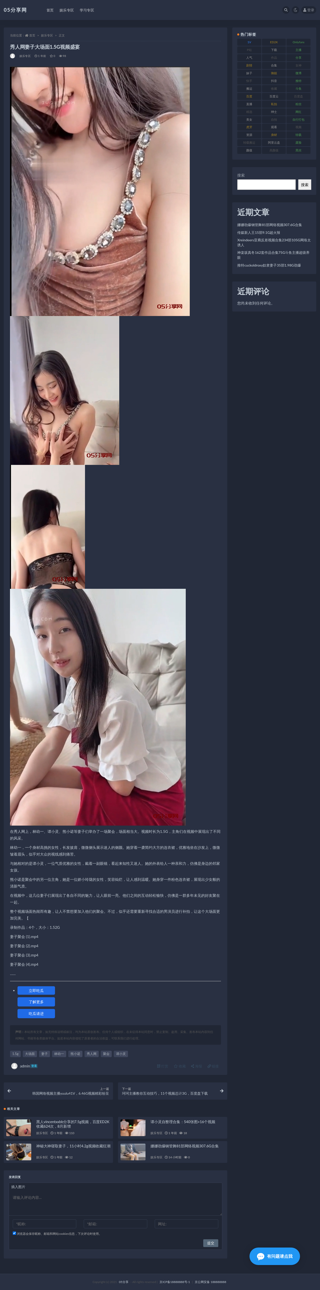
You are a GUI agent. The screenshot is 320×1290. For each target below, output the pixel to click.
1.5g (15, 1054)
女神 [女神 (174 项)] (299, 65)
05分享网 (15, 10)
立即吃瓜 (36, 990)
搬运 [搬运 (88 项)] (249, 88)
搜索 (241, 175)
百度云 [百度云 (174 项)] (274, 96)
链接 (213, 1066)
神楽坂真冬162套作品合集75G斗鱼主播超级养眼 (273, 255)
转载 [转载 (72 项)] (299, 135)
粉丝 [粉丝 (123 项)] (299, 104)
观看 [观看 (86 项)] (274, 127)
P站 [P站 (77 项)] (249, 50)
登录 (308, 10)
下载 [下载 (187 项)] (274, 50)
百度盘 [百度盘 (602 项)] (298, 96)
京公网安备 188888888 (210, 1282)
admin (24, 1066)
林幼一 (59, 1054)
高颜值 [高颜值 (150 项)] (274, 150)
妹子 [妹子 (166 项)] (249, 73)
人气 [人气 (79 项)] (249, 57)
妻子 (44, 1054)
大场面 (30, 1054)
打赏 (162, 1066)
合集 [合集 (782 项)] (274, 65)
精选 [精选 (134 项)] (249, 112)
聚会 (106, 1054)
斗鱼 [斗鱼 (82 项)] (299, 88)
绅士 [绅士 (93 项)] (274, 112)
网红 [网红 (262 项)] (299, 112)
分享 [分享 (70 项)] (299, 57)
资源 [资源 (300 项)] (249, 135)
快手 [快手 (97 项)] (249, 81)
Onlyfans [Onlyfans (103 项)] (298, 42)
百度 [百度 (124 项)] (249, 96)
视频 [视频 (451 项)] (299, 127)
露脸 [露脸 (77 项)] (299, 142)
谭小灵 (121, 1054)
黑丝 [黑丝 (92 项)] (299, 150)
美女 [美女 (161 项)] (249, 119)
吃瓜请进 (36, 1013)
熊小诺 (75, 1054)
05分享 (123, 1282)
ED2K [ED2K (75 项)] (274, 42)
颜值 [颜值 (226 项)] (249, 150)
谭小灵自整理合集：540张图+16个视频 (182, 1121)
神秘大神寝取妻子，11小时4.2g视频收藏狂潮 (73, 1146)
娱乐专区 (47, 35)
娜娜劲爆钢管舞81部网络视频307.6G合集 (184, 1146)
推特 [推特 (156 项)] (299, 81)
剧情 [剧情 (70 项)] (249, 65)
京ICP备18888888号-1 (175, 1282)
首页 (32, 35)
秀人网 (91, 1054)
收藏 (180, 1066)
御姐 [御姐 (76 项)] (274, 73)
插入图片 (18, 1187)
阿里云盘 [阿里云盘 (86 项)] (274, 142)
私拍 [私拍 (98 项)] (274, 104)
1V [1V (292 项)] (249, 42)
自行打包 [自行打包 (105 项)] (298, 119)
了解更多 (36, 1001)
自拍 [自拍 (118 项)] (274, 119)
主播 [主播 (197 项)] (299, 50)
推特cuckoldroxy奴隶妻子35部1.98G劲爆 (269, 265)
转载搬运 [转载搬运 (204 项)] (249, 142)
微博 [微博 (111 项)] (299, 73)
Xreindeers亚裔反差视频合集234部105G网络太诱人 (273, 242)
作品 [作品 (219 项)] (274, 57)
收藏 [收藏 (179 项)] (274, 88)
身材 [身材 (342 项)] (274, 135)
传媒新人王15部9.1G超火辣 (258, 232)
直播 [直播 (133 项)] (249, 104)
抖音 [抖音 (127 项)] (274, 81)
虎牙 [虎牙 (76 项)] (249, 127)
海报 (196, 1066)
